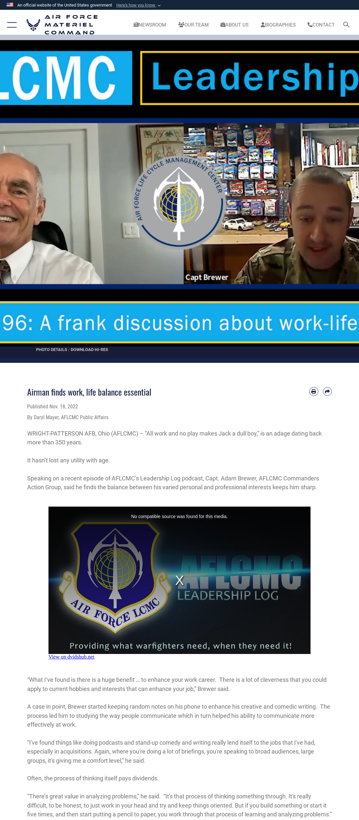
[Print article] (313, 391)
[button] (139, 5)
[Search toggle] (347, 25)
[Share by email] (327, 391)
